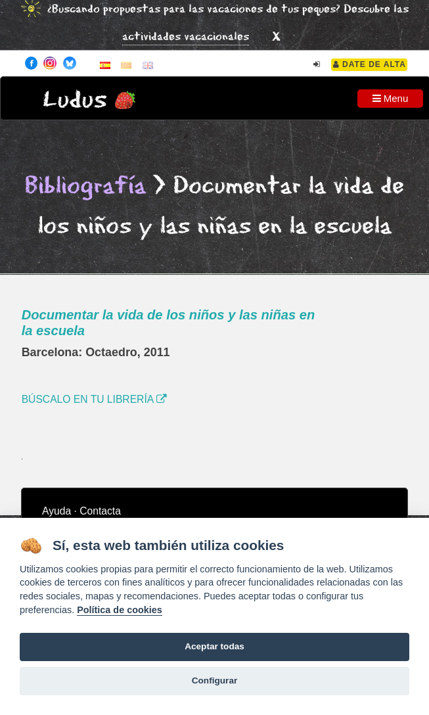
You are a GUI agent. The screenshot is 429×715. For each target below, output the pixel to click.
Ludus (75, 100)
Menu (391, 98)
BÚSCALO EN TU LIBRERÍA (94, 399)
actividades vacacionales (185, 37)
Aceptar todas (214, 646)
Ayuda (56, 511)
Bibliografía (85, 186)
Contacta (100, 511)
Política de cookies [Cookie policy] (119, 610)
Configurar (214, 680)
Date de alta (369, 64)
